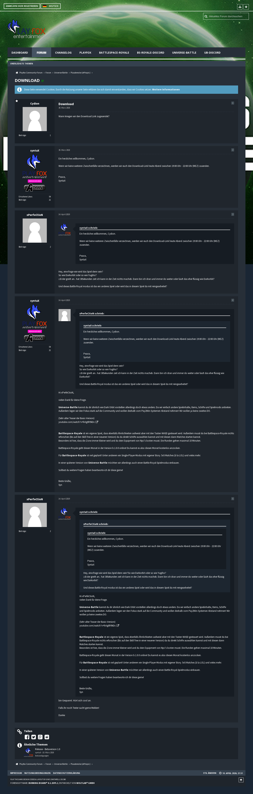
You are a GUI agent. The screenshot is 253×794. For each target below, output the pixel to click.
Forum (41, 52)
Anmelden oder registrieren (22, 6)
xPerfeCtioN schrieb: (91, 313)
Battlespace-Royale (114, 52)
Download (27, 80)
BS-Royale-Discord (150, 52)
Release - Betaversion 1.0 (47, 749)
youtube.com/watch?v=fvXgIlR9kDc (77, 422)
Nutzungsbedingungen (37, 773)
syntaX (38, 752)
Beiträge (22, 135)
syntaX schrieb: (88, 227)
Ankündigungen (42, 755)
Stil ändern (209, 773)
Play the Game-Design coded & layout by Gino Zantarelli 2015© (38, 779)
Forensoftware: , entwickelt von (52, 783)
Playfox (85, 52)
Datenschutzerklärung (66, 773)
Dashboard (20, 52)
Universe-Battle (184, 52)
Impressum (16, 773)
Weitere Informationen (166, 89)
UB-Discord (212, 52)
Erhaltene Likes (25, 196)
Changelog (63, 52)
